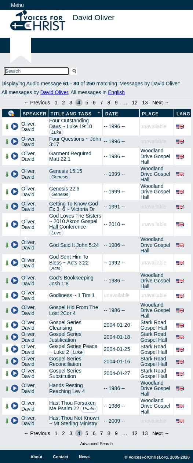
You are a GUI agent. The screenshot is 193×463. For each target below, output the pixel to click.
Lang (183, 113)
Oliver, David (28, 126)
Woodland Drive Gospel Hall (155, 156)
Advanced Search (96, 443)
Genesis (59, 176)
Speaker (35, 113)
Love (56, 233)
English (116, 92)
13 (145, 102)
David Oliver (54, 92)
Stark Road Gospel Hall (154, 325)
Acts (56, 268)
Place (150, 113)
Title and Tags (71, 113)
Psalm (89, 408)
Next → (161, 102)
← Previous (36, 102)
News (84, 457)
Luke (56, 132)
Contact (60, 457)
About (36, 457)
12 (135, 102)
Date (112, 113)
